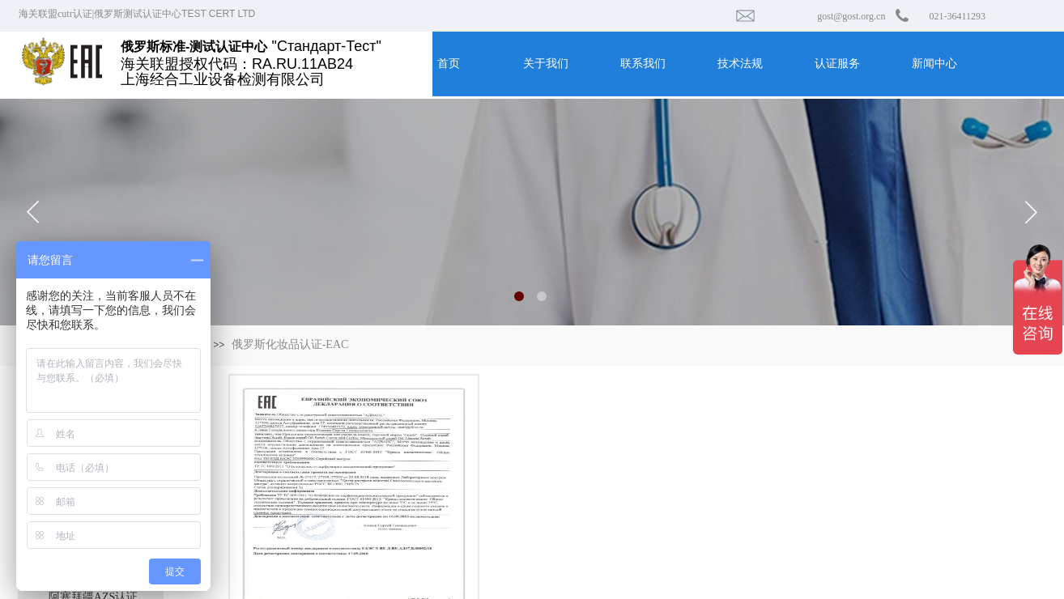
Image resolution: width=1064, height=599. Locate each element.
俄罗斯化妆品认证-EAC (290, 344)
